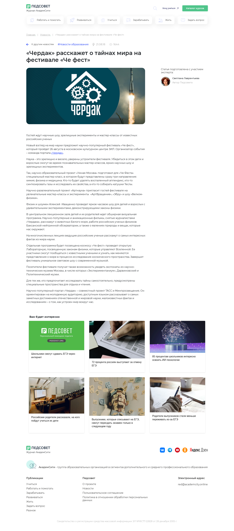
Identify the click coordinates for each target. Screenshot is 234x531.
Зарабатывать (35, 492)
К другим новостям (40, 44)
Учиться (31, 484)
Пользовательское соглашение (102, 492)
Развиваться (34, 497)
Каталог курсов (195, 8)
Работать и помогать (39, 488)
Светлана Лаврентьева (185, 78)
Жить (29, 501)
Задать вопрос (35, 506)
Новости (88, 488)
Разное (31, 510)
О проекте (89, 484)
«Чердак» (57, 152)
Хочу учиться (168, 8)
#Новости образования (73, 44)
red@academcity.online (193, 484)
